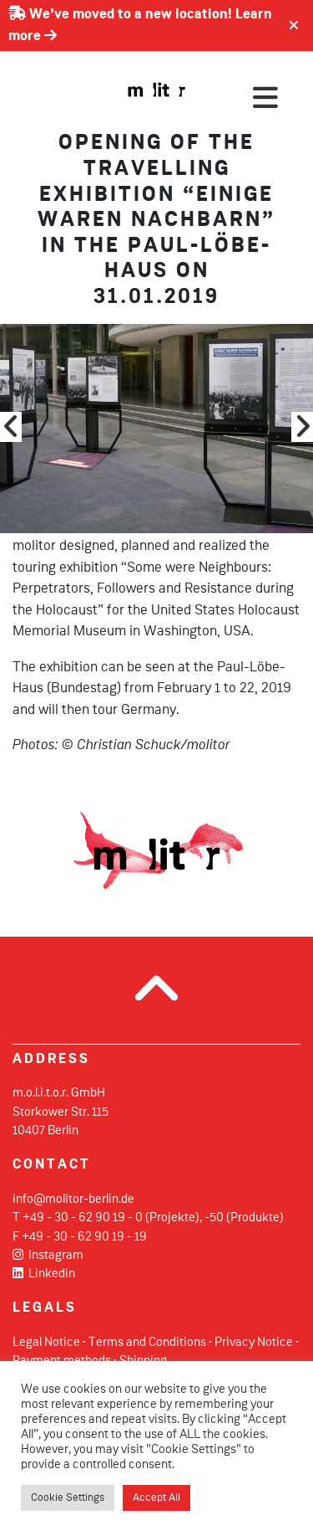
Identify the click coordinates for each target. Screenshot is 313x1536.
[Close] (294, 25)
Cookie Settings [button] (67, 1497)
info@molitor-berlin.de (73, 1199)
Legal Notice (46, 1342)
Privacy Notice (254, 1342)
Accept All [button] (156, 1497)
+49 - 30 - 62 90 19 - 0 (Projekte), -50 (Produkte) (153, 1218)
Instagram (48, 1255)
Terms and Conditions (147, 1342)
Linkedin (44, 1274)
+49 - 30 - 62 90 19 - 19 (84, 1237)
